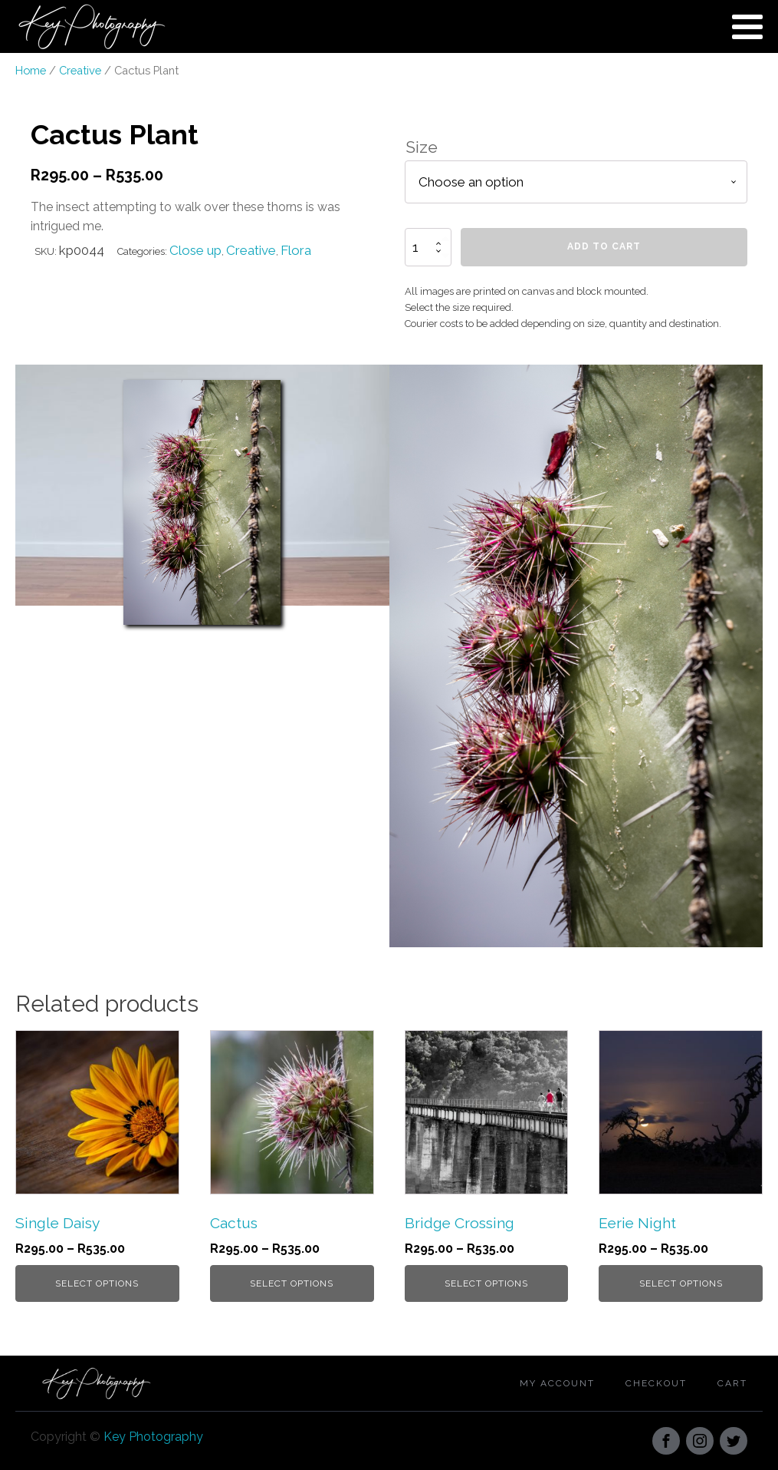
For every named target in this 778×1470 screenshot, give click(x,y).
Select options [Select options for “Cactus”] (291, 1283)
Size (421, 147)
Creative (80, 70)
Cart (732, 1383)
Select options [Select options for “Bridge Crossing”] (486, 1283)
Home (30, 70)
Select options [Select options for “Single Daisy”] (97, 1283)
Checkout (656, 1383)
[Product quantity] (428, 247)
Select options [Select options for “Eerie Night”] (681, 1283)
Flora (296, 250)
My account (557, 1383)
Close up (195, 250)
